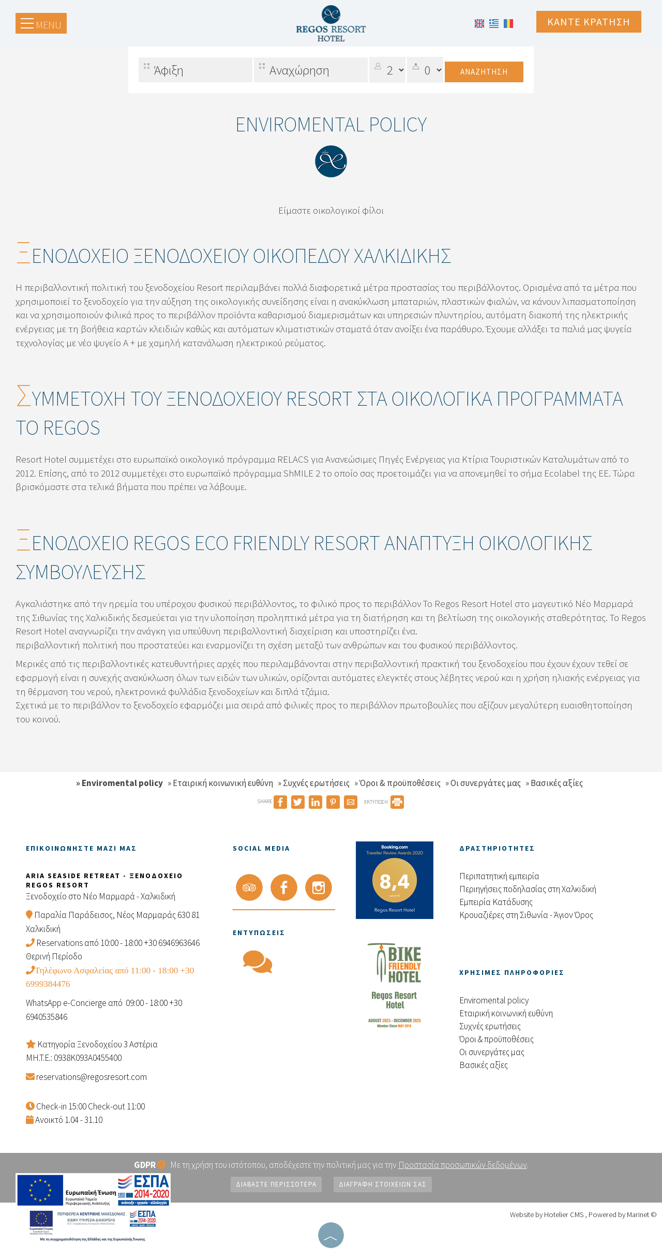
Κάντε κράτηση (588, 21)
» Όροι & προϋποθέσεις (397, 783)
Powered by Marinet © (623, 1214)
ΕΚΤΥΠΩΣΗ (384, 801)
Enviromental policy (494, 1000)
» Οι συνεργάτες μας (483, 783)
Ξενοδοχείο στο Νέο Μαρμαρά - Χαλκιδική (100, 896)
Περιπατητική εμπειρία (499, 876)
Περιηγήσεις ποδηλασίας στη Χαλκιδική (527, 889)
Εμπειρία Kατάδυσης (496, 902)
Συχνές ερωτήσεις (490, 1026)
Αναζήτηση (484, 72)
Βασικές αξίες (483, 1065)
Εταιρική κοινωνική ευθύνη (506, 1013)
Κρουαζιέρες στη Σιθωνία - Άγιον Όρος (526, 915)
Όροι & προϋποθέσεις (496, 1039)
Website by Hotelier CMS (547, 1214)
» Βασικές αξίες (554, 783)
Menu (41, 24)
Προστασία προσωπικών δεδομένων (462, 1165)
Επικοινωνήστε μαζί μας (81, 848)
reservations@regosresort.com (91, 1077)
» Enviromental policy (119, 783)
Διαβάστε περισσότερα (276, 1184)
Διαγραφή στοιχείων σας (383, 1184)
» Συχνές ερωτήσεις (314, 783)
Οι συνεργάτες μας (491, 1052)
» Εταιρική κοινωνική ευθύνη (220, 783)
